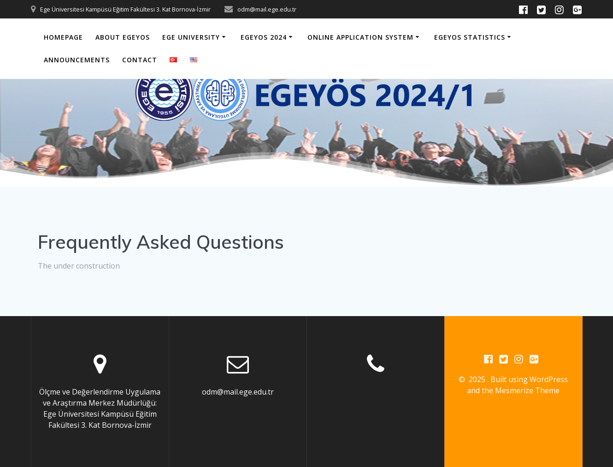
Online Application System (360, 37)
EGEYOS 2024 (264, 37)
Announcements (77, 59)
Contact (139, 59)
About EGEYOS (122, 37)
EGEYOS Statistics (469, 37)
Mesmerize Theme (527, 390)
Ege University (191, 37)
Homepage (63, 37)
